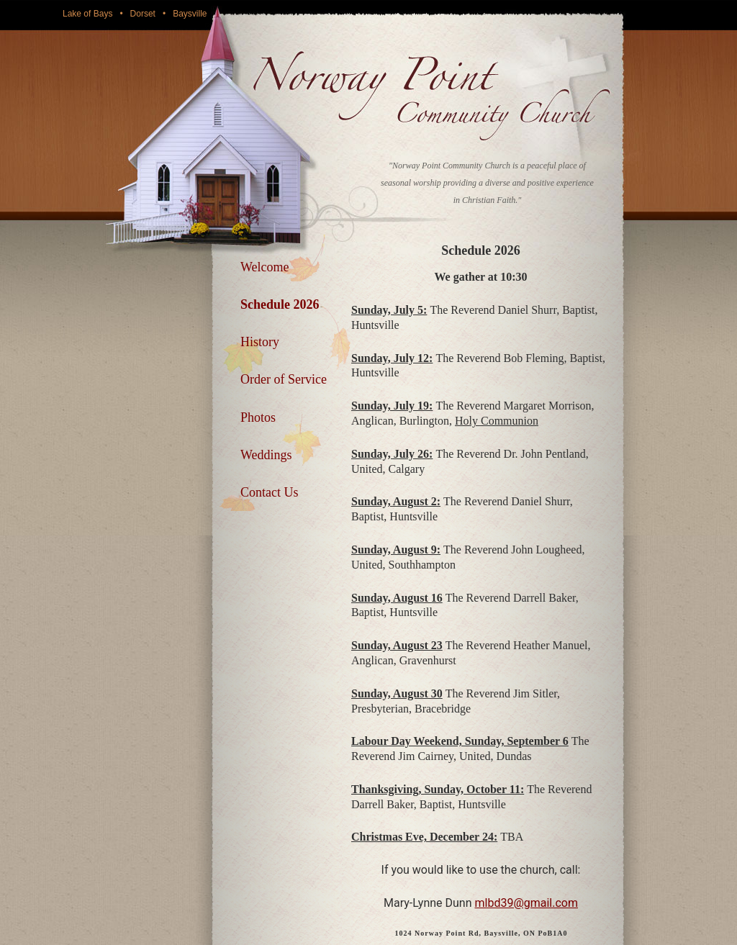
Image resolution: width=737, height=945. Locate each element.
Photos (258, 417)
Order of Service (283, 379)
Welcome (264, 267)
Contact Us (269, 492)
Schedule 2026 (280, 304)
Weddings (266, 455)
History (259, 342)
